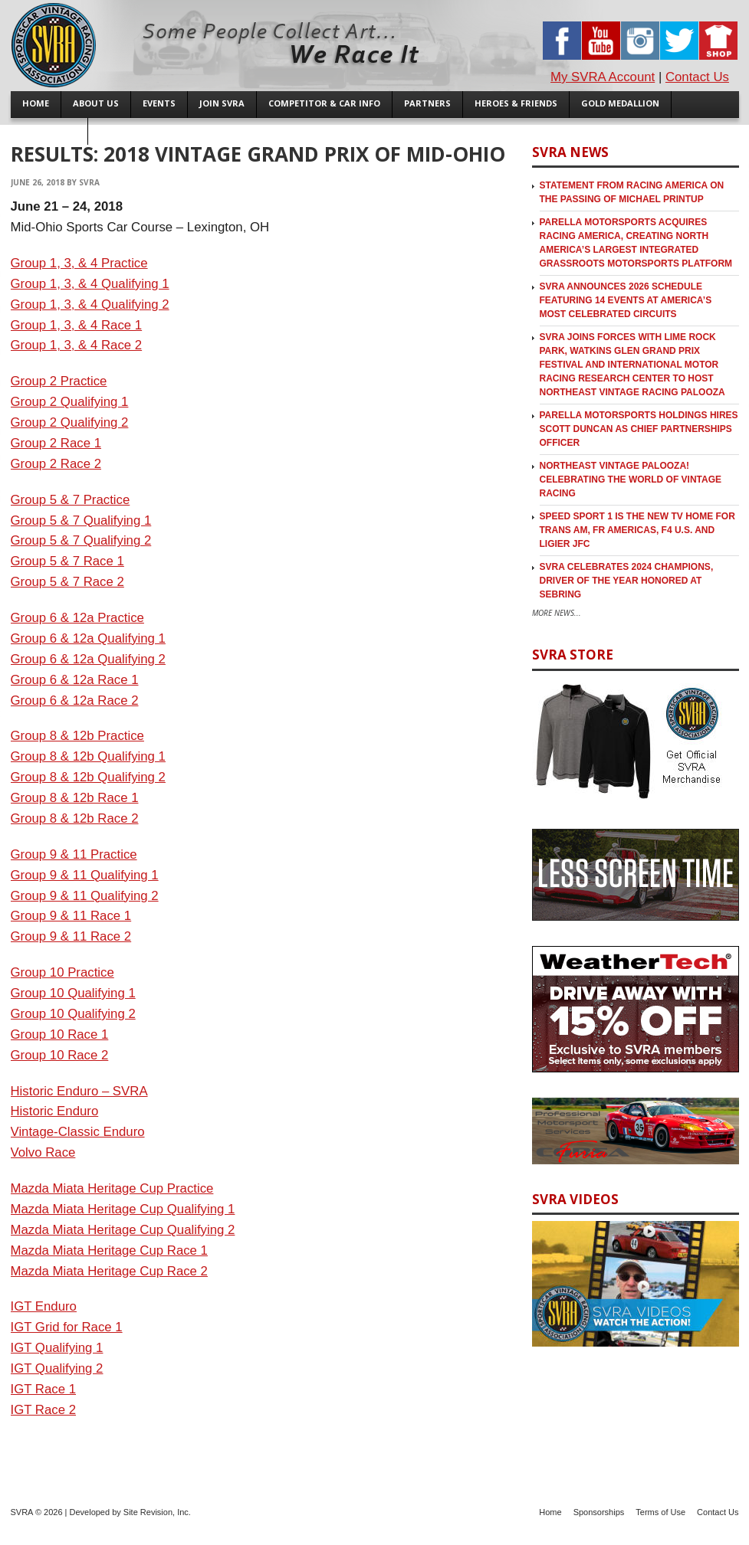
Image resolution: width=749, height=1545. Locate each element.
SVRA (89, 182)
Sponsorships (599, 1512)
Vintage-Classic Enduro (78, 1131)
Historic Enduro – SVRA (79, 1091)
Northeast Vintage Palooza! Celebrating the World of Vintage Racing (631, 479)
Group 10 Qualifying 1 (73, 993)
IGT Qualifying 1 (57, 1347)
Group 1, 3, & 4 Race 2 (77, 345)
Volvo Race (43, 1152)
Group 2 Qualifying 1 (70, 401)
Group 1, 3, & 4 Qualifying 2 (90, 304)
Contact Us (697, 77)
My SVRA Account (602, 77)
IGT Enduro (44, 1306)
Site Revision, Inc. (157, 1512)
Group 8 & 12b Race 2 (75, 818)
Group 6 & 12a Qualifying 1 (88, 638)
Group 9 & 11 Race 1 (71, 915)
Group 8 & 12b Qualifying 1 (88, 756)
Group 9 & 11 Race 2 (71, 936)
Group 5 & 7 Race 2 (67, 581)
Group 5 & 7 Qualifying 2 (81, 540)
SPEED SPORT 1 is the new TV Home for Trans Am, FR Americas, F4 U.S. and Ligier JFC (637, 530)
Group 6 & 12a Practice (77, 617)
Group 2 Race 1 (56, 443)
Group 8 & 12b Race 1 (75, 798)
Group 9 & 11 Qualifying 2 (85, 896)
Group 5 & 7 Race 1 (67, 561)
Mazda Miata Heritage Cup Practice (112, 1188)
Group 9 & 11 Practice (74, 854)
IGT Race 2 (44, 1410)
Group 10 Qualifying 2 (73, 1014)
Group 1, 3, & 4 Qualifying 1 (90, 284)
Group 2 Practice (59, 381)
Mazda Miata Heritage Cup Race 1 (109, 1250)
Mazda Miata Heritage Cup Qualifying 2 (123, 1230)
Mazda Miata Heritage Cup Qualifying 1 (123, 1209)
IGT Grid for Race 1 (67, 1327)
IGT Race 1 (44, 1389)
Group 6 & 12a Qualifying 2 (88, 659)
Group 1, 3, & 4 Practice (79, 263)
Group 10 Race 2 (60, 1055)
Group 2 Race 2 (56, 464)
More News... (556, 612)
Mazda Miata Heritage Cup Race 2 (109, 1271)
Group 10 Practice (62, 972)
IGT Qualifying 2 (57, 1368)
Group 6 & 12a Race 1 (75, 680)
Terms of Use (660, 1512)
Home (550, 1512)
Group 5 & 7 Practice (70, 500)
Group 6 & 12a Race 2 (75, 700)
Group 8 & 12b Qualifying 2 (88, 777)
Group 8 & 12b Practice (77, 735)
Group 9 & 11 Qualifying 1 (85, 875)
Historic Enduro (55, 1111)
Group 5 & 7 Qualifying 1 (81, 520)
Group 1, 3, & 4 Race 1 (77, 325)
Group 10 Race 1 (60, 1034)
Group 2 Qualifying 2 (70, 422)
